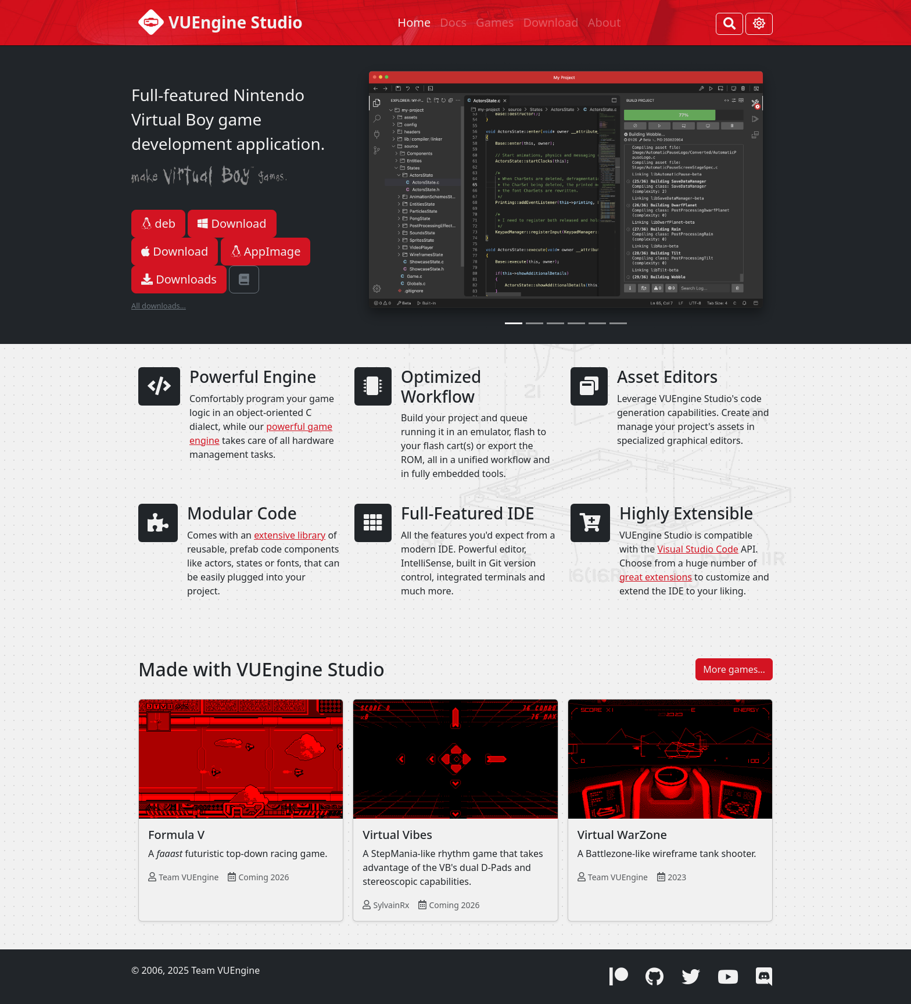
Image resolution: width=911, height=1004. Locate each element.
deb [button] (158, 223)
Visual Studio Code (697, 549)
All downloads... (158, 305)
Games (495, 22)
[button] (244, 279)
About (604, 22)
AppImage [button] (266, 251)
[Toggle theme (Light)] (759, 24)
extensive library (289, 535)
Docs (453, 22)
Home (414, 22)
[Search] (729, 24)
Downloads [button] (179, 279)
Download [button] (232, 223)
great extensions (655, 577)
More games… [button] (734, 669)
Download (550, 22)
